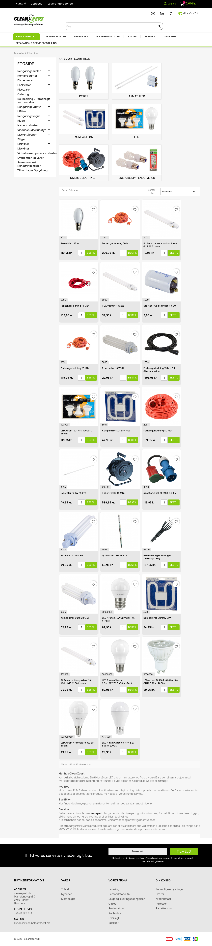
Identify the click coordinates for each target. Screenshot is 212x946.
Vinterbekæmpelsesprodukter (35, 153)
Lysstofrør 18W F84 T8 (114, 555)
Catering (23, 94)
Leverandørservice (60, 3)
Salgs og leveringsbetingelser (126, 899)
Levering (113, 889)
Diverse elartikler (83, 178)
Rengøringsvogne (29, 116)
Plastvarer (24, 89)
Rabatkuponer (164, 908)
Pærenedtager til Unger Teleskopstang (157, 557)
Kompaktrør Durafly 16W (116, 430)
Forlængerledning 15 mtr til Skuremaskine (159, 370)
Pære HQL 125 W (70, 243)
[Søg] (113, 26)
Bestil (91, 252)
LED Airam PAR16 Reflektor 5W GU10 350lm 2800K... (160, 682)
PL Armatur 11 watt (113, 305)
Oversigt (113, 918)
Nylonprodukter (27, 125)
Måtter (21, 111)
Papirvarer (24, 85)
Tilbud (65, 889)
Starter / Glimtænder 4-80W (159, 305)
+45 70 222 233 (23, 913)
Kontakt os (114, 913)
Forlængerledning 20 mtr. (75, 368)
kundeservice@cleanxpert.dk (32, 923)
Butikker (113, 923)
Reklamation (116, 908)
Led (136, 137)
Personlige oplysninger (170, 889)
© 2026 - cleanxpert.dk (27, 938)
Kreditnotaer (163, 899)
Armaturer (137, 96)
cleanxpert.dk (97, 813)
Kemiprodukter (27, 75)
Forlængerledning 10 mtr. (75, 305)
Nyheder (66, 894)
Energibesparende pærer (136, 178)
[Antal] (81, 253)
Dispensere (24, 80)
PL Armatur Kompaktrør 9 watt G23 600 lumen (161, 245)
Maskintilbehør (27, 134)
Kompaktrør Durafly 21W (157, 617)
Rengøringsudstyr (29, 107)
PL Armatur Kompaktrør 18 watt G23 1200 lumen (76, 682)
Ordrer (160, 894)
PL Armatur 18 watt (113, 368)
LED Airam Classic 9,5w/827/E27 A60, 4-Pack (117, 682)
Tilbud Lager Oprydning (32, 170)
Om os (112, 903)
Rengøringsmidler (29, 71)
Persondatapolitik (119, 894)
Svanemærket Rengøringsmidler (29, 164)
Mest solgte (68, 899)
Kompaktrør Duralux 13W (75, 617)
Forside (25, 64)
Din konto (163, 880)
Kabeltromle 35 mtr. (113, 493)
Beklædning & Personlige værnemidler (33, 100)
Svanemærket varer (30, 158)
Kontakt (21, 3)
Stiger (21, 139)
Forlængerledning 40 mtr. (158, 430)
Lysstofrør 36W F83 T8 (73, 493)
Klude (21, 121)
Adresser (161, 903)
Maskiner (23, 148)
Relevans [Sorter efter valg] (179, 192)
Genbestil (37, 3)
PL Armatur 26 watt (72, 555)
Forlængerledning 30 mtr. (116, 243)
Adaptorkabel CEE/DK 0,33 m (160, 493)
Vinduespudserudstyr (31, 130)
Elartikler (23, 144)
